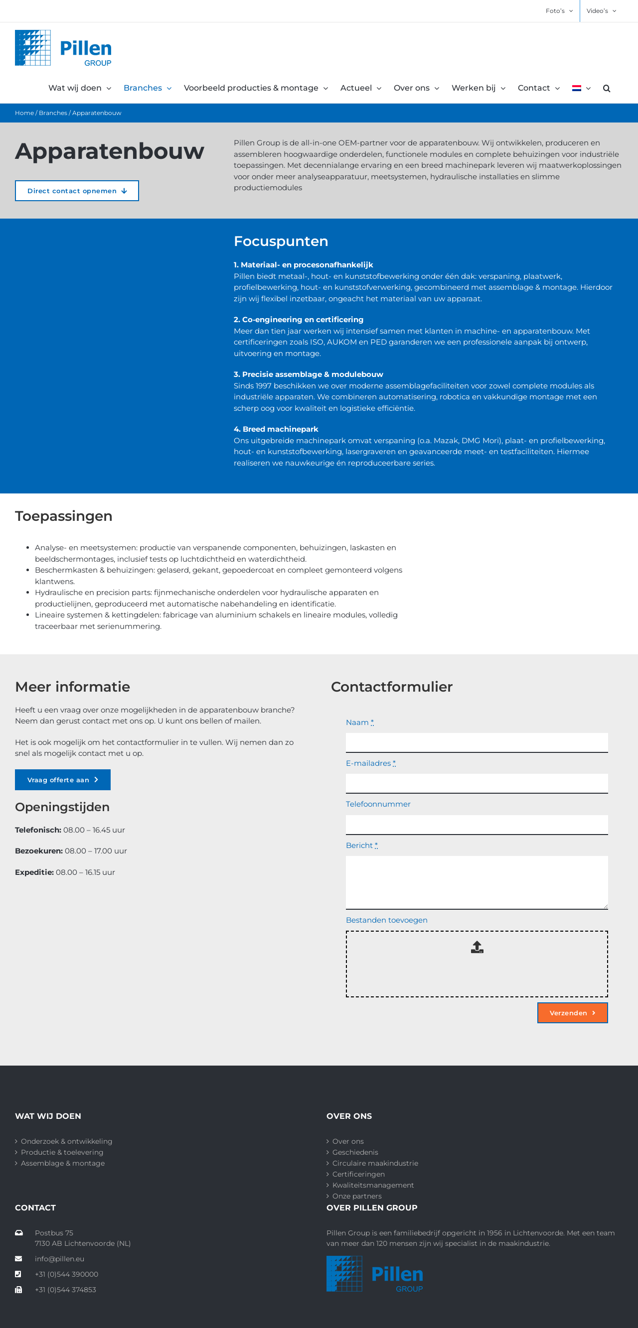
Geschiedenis (355, 1152)
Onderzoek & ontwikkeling (67, 1141)
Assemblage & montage (63, 1163)
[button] (607, 88)
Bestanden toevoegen (387, 920)
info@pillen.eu (49, 1258)
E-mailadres (371, 763)
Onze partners (357, 1196)
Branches (53, 113)
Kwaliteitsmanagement (373, 1185)
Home (24, 113)
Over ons (348, 1141)
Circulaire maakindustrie (375, 1163)
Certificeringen (358, 1174)
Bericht (362, 845)
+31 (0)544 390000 (56, 1274)
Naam (360, 722)
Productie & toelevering (62, 1152)
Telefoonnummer (378, 804)
